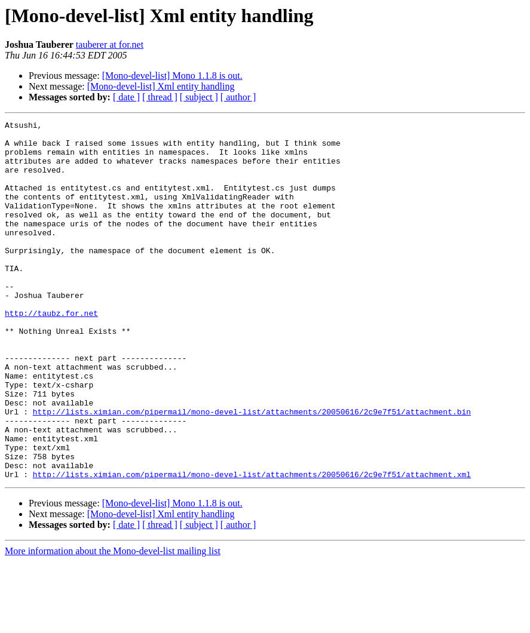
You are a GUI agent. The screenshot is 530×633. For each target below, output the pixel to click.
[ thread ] (159, 97)
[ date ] (126, 97)
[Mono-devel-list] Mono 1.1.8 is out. (172, 75)
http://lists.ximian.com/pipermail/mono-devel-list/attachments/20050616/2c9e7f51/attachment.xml (252, 545)
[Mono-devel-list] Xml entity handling (161, 86)
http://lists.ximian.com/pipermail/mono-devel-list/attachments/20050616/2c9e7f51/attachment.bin (252, 470)
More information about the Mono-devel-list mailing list (112, 622)
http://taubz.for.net (51, 352)
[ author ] (238, 97)
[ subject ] (199, 97)
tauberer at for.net (109, 44)
